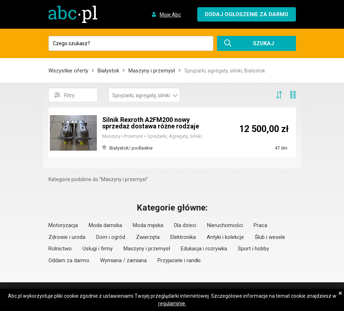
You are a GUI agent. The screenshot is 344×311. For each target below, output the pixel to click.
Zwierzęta (148, 237)
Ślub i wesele (270, 237)
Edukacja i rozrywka (204, 248)
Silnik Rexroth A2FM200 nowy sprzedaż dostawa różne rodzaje (150, 123)
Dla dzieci (185, 225)
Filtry (64, 95)
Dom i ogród (110, 237)
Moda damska (105, 225)
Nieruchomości (225, 225)
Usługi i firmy (98, 248)
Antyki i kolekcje (225, 237)
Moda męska (148, 225)
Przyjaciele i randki (179, 260)
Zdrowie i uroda (66, 237)
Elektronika (183, 237)
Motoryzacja (63, 225)
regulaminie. (172, 303)
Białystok (108, 70)
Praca (260, 225)
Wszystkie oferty (68, 70)
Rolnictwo (60, 248)
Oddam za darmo (68, 260)
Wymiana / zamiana (123, 260)
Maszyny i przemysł (151, 70)
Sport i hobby (253, 248)
